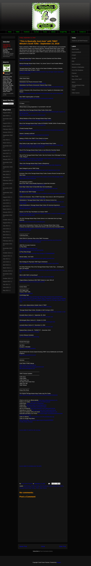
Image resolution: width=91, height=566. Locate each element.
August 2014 (6, 222)
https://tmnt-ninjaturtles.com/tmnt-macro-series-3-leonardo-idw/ (36, 326)
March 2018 (6, 143)
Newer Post (23, 546)
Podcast (51, 486)
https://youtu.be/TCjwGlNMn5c (27, 348)
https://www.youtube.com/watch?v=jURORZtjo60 (32, 185)
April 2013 (6, 265)
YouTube (36, 32)
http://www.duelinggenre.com (27, 368)
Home (9, 32)
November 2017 (7, 146)
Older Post (62, 546)
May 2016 (6, 174)
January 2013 (7, 271)
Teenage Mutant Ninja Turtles (27, 488)
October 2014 (7, 219)
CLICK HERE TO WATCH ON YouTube (29, 430)
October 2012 (7, 278)
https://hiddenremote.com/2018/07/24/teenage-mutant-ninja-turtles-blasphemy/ (40, 165)
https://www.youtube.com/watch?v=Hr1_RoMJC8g (32, 140)
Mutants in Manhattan (78, 67)
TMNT (37, 488)
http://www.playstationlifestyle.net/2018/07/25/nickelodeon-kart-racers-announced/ (41, 93)
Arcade (37, 486)
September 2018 (8, 135)
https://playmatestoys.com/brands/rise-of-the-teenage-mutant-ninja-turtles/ (39, 263)
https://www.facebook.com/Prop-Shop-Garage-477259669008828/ (37, 253)
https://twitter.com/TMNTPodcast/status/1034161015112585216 (36, 98)
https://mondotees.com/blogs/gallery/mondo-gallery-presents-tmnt (36, 258)
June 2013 (6, 262)
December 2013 (7, 244)
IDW (73, 61)
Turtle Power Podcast (9, 73)
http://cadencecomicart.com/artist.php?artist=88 (32, 281)
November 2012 (7, 274)
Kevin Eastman (44, 486)
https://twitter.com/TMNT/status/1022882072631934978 (34, 135)
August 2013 (6, 256)
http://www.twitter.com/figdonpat (35, 403)
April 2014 (6, 234)
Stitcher (53, 32)
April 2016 (6, 177)
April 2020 (6, 115)
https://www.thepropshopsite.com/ (28, 248)
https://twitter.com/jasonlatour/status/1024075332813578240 (35, 306)
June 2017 (6, 153)
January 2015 (7, 212)
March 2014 (6, 237)
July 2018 (5, 139)
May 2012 (6, 290)
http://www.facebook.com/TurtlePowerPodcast (43, 408)
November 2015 (7, 188)
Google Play (63, 32)
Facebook (26, 32)
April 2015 (6, 206)
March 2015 (6, 209)
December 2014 (7, 215)
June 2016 (6, 171)
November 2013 (7, 248)
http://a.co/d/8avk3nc (25, 65)
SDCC (62, 486)
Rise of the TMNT (77, 79)
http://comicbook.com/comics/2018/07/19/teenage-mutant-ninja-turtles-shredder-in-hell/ (42, 312)
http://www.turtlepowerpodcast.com (48, 400)
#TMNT (33, 486)
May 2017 (6, 156)
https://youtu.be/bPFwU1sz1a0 (27, 355)
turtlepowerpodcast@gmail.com (48, 411)
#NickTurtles (27, 486)
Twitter (17, 32)
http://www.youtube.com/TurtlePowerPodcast (44, 410)
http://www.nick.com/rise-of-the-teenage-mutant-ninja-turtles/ (35, 120)
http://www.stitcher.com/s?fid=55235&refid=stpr (41, 416)
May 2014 (6, 231)
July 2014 (5, 225)
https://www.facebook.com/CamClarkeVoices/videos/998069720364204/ (38, 395)
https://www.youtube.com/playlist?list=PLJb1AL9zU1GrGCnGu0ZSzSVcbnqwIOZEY (41, 130)
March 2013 (6, 268)
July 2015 (5, 200)
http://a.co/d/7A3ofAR (25, 60)
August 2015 (6, 197)
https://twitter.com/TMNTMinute (27, 365)
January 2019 (7, 132)
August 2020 (6, 112)
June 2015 (6, 203)
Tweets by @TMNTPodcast (80, 40)
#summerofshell (76, 52)
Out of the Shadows (77, 70)
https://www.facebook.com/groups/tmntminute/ (31, 366)
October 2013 (7, 253)
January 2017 (7, 159)
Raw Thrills (56, 486)
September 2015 (8, 192)
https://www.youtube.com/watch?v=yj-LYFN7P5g (32, 198)
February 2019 (7, 129)
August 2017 (6, 150)
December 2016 (7, 162)
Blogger (59, 562)
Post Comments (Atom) (46, 551)
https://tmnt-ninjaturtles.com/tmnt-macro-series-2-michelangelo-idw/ (37, 321)
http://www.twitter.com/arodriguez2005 (36, 405)
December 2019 (7, 118)
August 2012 (6, 281)
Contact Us (82, 32)
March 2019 (6, 126)
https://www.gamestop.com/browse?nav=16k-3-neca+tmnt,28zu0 (36, 277)
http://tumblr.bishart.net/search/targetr (29, 331)
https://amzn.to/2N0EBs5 (26, 293)
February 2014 (7, 240)
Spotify (73, 32)
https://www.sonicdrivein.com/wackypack (30, 241)
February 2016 (7, 180)
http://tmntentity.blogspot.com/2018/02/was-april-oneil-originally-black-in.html (39, 170)
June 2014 (6, 228)
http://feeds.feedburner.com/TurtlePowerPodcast (8, 55)
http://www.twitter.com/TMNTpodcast (40, 402)
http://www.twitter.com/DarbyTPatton (36, 406)
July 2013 (5, 259)
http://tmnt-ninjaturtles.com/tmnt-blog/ (29, 336)
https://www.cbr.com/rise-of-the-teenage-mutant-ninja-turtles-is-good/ (37, 151)
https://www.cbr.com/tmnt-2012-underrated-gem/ (32, 221)
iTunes (45, 32)
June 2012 (6, 287)
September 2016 (8, 167)
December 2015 (7, 183)
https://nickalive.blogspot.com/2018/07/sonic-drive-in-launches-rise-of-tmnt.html (40, 240)
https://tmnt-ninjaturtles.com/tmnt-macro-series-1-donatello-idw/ (36, 316)
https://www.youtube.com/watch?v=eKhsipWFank (32, 125)
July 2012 (5, 284)
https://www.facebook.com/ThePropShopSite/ (31, 250)
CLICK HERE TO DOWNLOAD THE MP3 (30, 466)
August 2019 (6, 123)
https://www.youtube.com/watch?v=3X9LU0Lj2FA (32, 115)
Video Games (43, 488)
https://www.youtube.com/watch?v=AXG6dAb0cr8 (32, 83)
